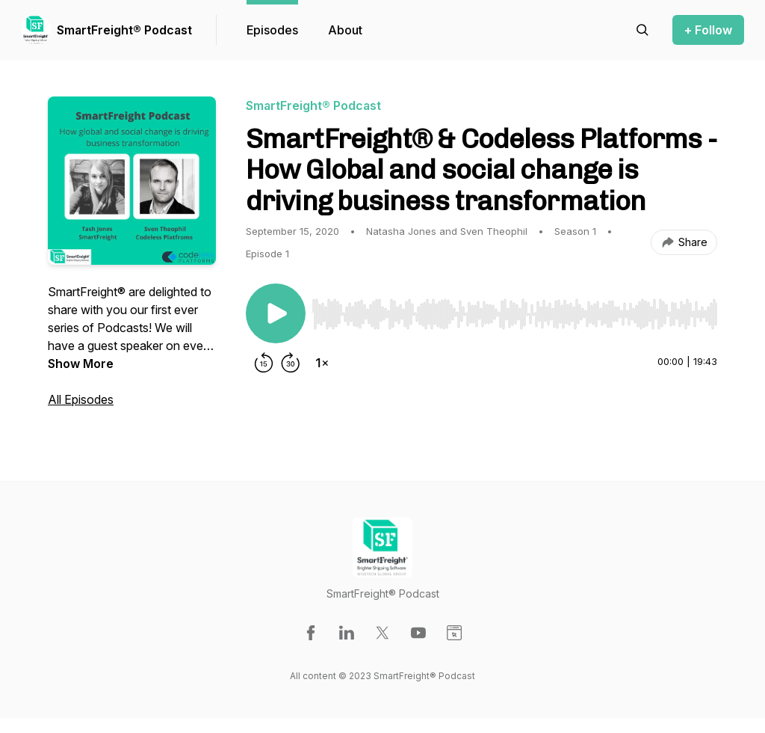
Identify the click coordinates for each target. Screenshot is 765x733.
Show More (81, 363)
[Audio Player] (514, 309)
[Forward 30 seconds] (290, 362)
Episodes (272, 29)
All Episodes (81, 399)
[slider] (514, 314)
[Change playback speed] (322, 362)
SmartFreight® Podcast (124, 29)
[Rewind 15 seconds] (263, 362)
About (345, 29)
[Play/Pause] (276, 313)
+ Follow (708, 29)
